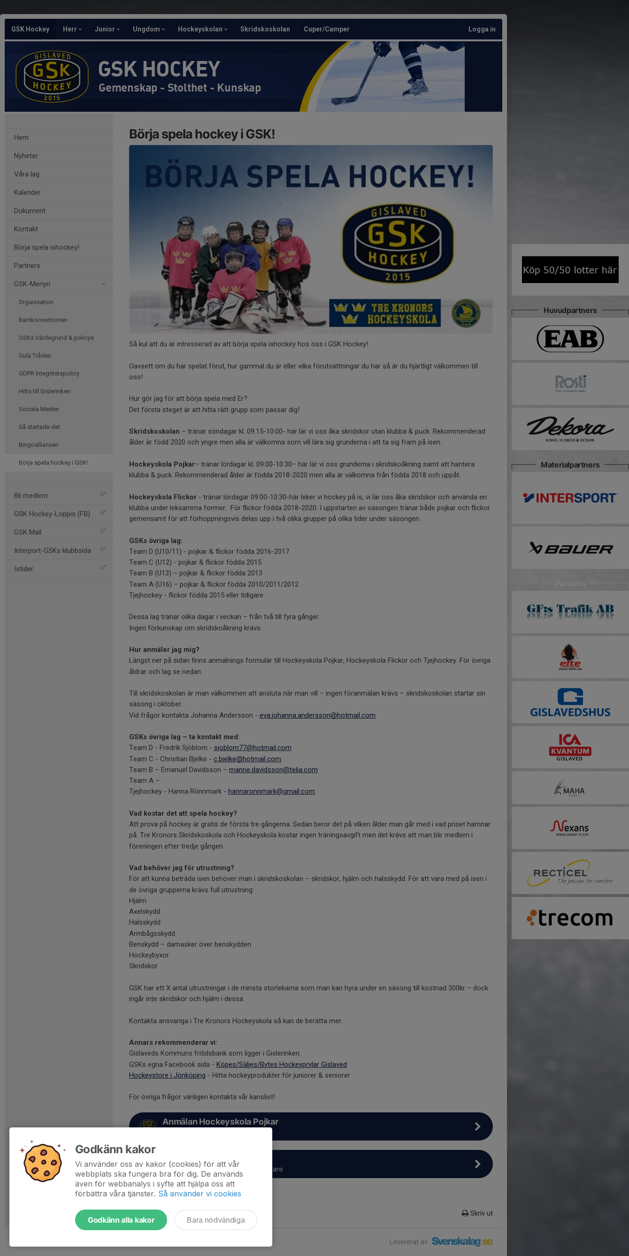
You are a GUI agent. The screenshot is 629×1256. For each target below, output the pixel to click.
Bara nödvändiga (216, 1220)
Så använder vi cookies (199, 1193)
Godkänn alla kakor (121, 1220)
